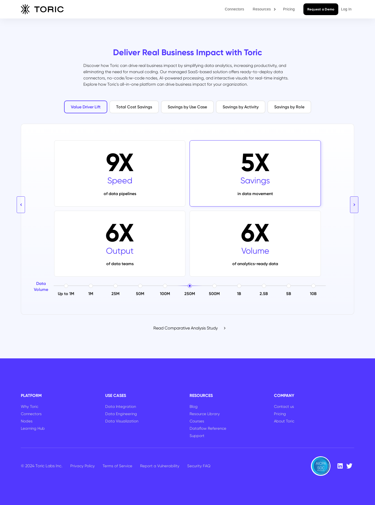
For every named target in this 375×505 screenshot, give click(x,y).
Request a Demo (321, 9)
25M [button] (115, 293)
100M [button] (165, 293)
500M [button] (214, 293)
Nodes (27, 421)
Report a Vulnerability (159, 466)
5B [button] (288, 293)
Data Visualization (121, 421)
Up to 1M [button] (66, 293)
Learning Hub (33, 428)
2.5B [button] (264, 293)
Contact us (284, 406)
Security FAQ (198, 466)
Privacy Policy (82, 466)
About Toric (284, 421)
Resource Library (205, 414)
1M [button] (90, 293)
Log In (346, 9)
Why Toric (29, 406)
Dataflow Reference (208, 428)
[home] (42, 9)
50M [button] (140, 293)
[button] (265, 9)
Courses (197, 421)
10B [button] (313, 293)
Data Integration (120, 406)
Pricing (289, 9)
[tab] (85, 107)
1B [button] (239, 293)
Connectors (234, 9)
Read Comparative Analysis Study (185, 328)
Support (197, 435)
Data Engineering (121, 414)
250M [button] (189, 293)
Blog (194, 406)
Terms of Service (117, 466)
